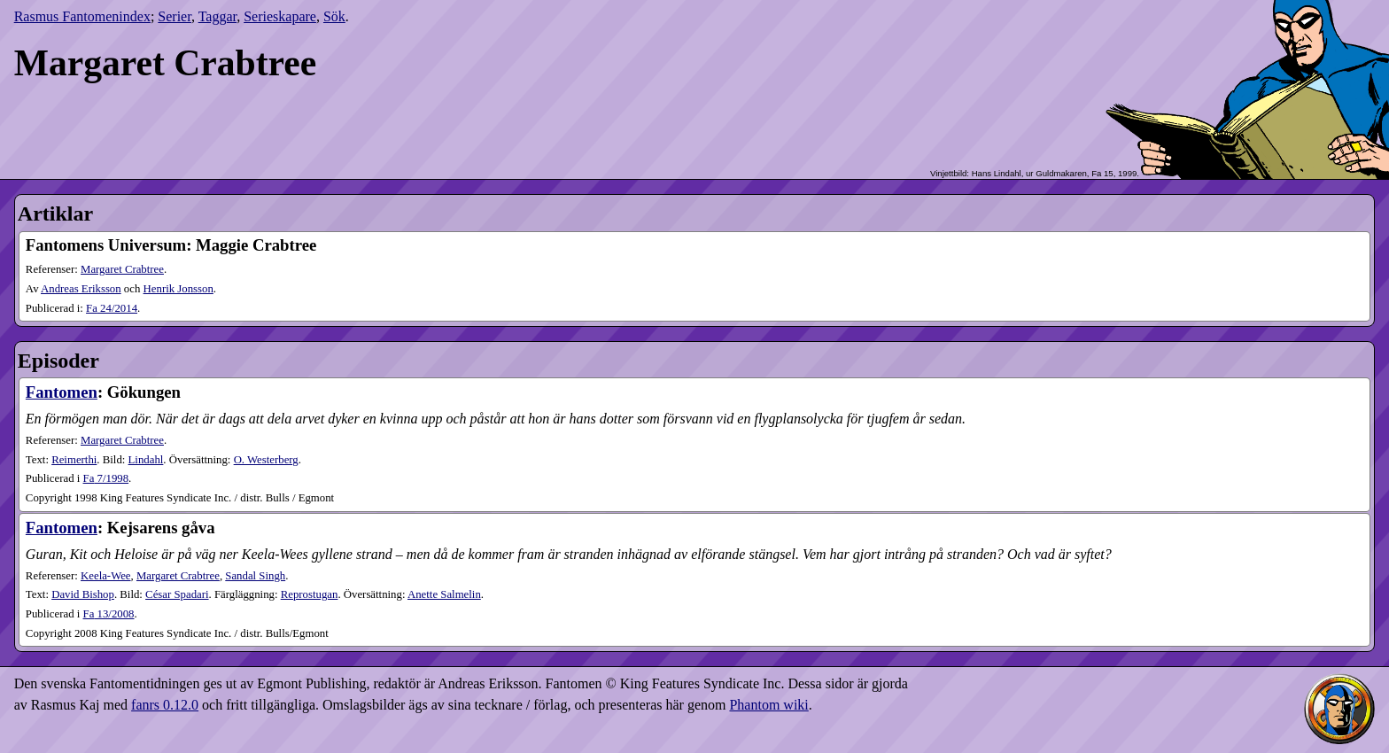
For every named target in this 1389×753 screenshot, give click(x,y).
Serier (174, 16)
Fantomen (61, 392)
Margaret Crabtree (122, 269)
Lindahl (146, 460)
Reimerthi (74, 460)
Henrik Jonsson (178, 289)
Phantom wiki (768, 704)
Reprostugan (309, 594)
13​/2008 (109, 614)
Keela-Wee (106, 576)
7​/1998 (106, 478)
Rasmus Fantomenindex (82, 16)
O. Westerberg (266, 460)
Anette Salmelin (444, 594)
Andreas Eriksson (81, 289)
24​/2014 (111, 308)
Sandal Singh (255, 576)
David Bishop (82, 594)
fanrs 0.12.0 (164, 704)
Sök (334, 16)
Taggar (217, 16)
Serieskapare (280, 16)
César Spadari (176, 594)
